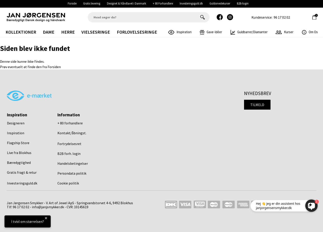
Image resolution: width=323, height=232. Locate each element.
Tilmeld (257, 104)
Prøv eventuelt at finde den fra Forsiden (30, 67)
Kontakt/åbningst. (71, 133)
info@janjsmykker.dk (48, 207)
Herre (68, 32)
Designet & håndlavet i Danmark (126, 3)
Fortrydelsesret (69, 143)
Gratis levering (91, 3)
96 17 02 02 (282, 17)
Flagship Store (18, 143)
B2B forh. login (69, 153)
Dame (48, 32)
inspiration (180, 32)
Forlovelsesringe (137, 32)
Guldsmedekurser (220, 3)
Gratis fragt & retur (22, 172)
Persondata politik (71, 173)
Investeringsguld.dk (191, 3)
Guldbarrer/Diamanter (249, 32)
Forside (72, 3)
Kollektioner (21, 32)
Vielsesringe (95, 32)
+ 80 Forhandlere (163, 3)
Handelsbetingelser (72, 163)
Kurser (284, 32)
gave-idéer (211, 32)
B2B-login (243, 3)
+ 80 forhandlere (70, 123)
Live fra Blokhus (19, 152)
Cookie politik (68, 183)
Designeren (15, 123)
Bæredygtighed (19, 162)
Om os (310, 32)
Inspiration (15, 133)
